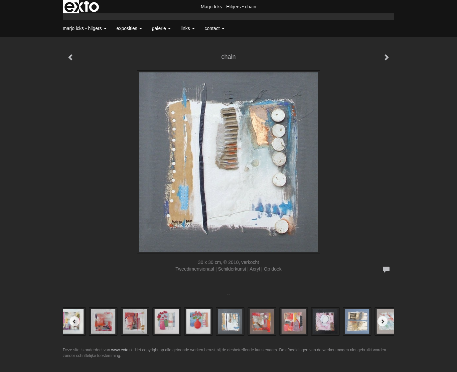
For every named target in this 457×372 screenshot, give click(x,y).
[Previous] (74, 321)
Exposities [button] (129, 28)
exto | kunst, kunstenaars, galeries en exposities (82, 6)
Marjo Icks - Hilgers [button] (85, 28)
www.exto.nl (122, 350)
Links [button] (188, 28)
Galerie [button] (161, 28)
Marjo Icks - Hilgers (221, 6)
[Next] (382, 321)
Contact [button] (214, 28)
